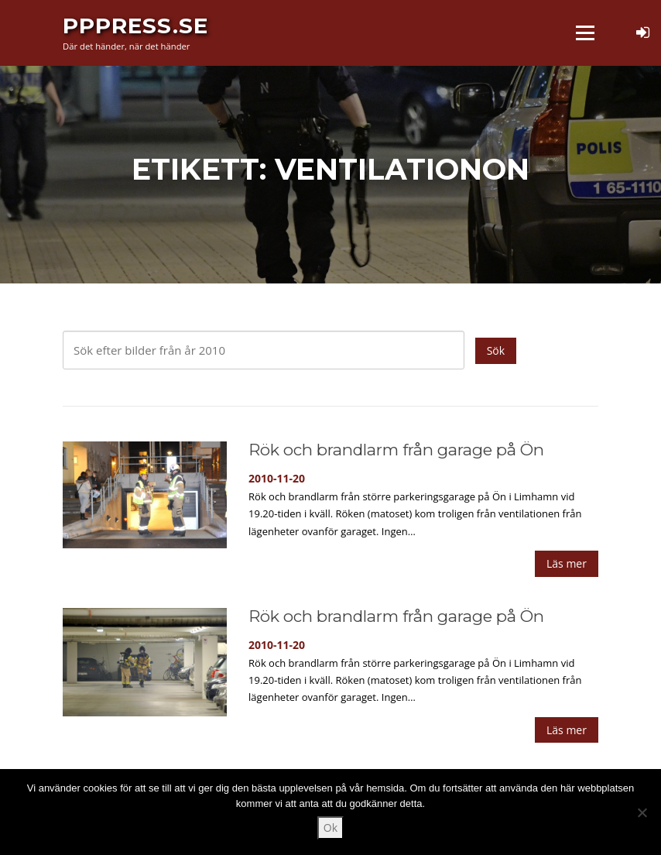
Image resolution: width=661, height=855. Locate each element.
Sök (496, 350)
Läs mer (566, 563)
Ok (330, 827)
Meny (584, 33)
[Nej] (641, 812)
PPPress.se (135, 25)
